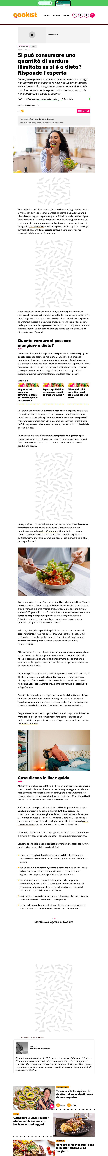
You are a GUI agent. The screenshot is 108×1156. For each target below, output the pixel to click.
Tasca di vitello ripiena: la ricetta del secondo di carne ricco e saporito (74, 1094)
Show (66, 15)
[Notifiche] (80, 15)
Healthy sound (23, 46)
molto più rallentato (48, 531)
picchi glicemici (36, 226)
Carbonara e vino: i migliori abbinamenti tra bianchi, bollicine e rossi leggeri (31, 1121)
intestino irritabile (29, 723)
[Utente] (86, 15)
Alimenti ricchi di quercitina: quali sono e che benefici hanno (78, 393)
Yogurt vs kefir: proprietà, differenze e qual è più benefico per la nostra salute (28, 395)
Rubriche (41, 1037)
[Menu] (92, 15)
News (46, 15)
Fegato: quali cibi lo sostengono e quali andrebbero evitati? (53, 392)
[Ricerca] (74, 15)
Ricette (56, 15)
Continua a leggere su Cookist (54, 922)
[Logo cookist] (25, 15)
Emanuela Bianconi (32, 105)
